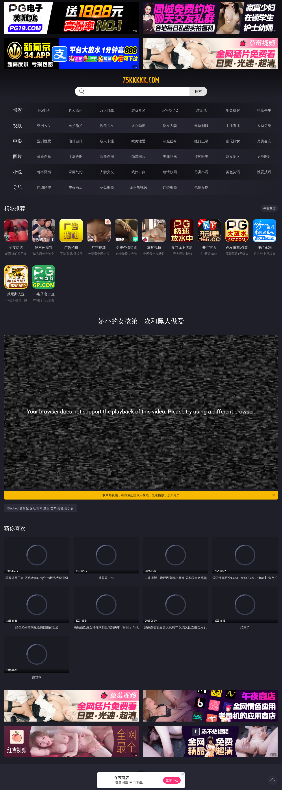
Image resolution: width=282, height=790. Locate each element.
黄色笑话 (233, 171)
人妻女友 (107, 171)
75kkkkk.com (140, 80)
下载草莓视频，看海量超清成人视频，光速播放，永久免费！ (187, 495)
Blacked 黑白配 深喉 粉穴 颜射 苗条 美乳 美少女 (40, 508)
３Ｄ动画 (138, 125)
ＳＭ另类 (264, 125)
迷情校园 (170, 171)
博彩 (17, 110)
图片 (17, 156)
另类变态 (264, 141)
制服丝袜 (170, 141)
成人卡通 (107, 141)
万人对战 (107, 110)
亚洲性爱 (44, 141)
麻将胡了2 (170, 110)
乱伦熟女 (233, 141)
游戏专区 (138, 110)
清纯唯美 (201, 156)
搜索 (198, 91)
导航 (17, 187)
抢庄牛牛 (264, 110)
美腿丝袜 (170, 156)
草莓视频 (107, 187)
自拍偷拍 (76, 125)
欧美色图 (107, 156)
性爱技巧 (264, 171)
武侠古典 (138, 171)
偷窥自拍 (44, 156)
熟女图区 (233, 156)
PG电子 (44, 110)
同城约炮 (44, 187)
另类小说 (201, 171)
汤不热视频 (138, 187)
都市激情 (44, 171)
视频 (17, 126)
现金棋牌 (233, 110)
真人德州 (76, 110)
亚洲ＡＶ (44, 125)
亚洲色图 (76, 156)
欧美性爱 (138, 141)
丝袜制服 (201, 125)
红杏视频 (170, 187)
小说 (17, 172)
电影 (17, 141)
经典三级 (201, 141)
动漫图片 (138, 156)
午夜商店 (76, 187)
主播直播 (233, 125)
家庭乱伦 (76, 171)
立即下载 (172, 780)
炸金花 (201, 110)
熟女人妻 (170, 125)
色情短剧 (201, 187)
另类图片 (264, 156)
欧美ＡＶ (107, 125)
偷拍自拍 (76, 141)
